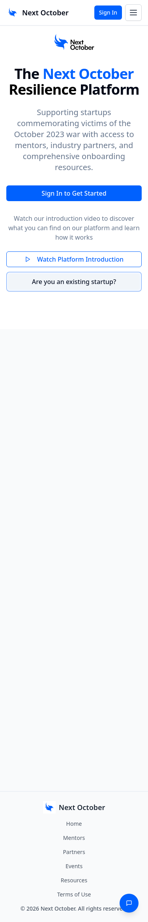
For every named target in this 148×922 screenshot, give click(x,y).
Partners (74, 852)
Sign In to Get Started (73, 193)
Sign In (108, 12)
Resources (74, 880)
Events (74, 866)
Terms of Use (74, 894)
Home (74, 823)
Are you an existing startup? (74, 281)
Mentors (74, 837)
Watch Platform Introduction (74, 259)
